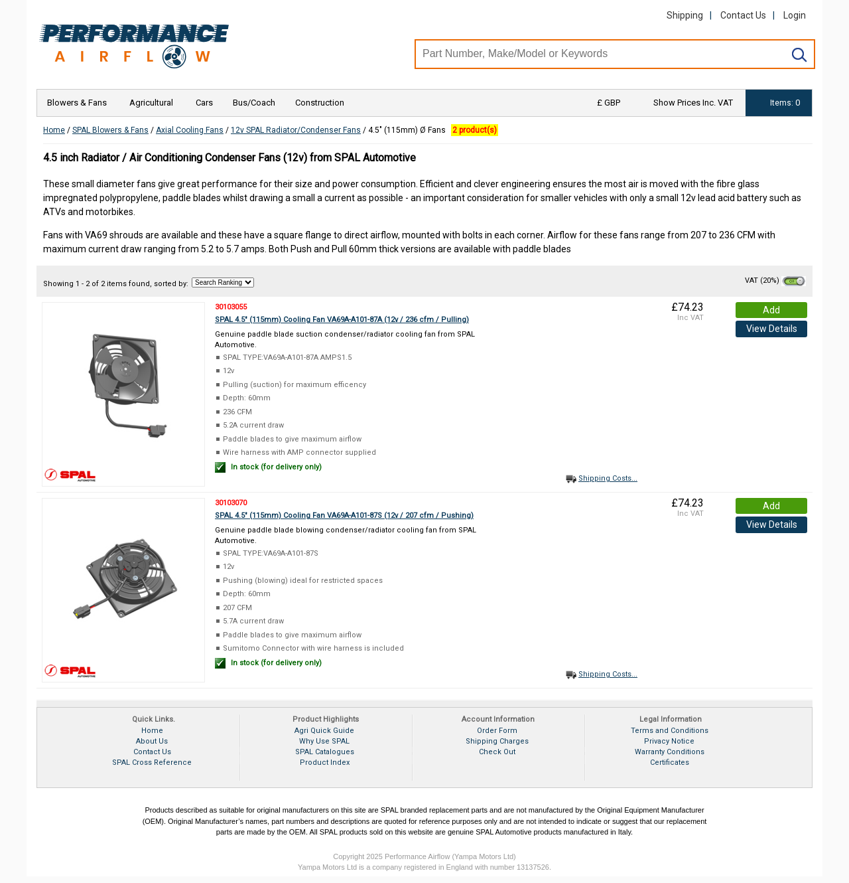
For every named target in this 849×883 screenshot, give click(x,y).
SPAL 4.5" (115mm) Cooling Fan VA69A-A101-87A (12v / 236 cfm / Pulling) (342, 319)
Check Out (497, 752)
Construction (319, 103)
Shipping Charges (497, 741)
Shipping (685, 15)
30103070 (231, 503)
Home (54, 130)
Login (794, 15)
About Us (152, 741)
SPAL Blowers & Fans (110, 130)
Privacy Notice (669, 741)
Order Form (497, 730)
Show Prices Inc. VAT (693, 103)
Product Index (325, 762)
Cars (204, 103)
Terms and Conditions (669, 730)
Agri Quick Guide (324, 730)
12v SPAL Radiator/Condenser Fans (296, 130)
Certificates (669, 762)
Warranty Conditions (669, 752)
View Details (771, 328)
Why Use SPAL (324, 741)
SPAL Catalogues (324, 752)
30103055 (231, 307)
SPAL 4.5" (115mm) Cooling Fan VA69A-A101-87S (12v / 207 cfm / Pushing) (344, 515)
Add (771, 310)
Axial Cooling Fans (190, 130)
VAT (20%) (775, 280)
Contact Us (743, 15)
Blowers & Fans (77, 103)
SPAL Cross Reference (152, 762)
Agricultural (151, 103)
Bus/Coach (254, 103)
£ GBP (608, 103)
